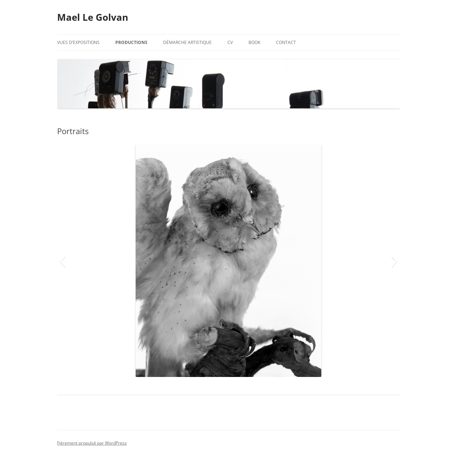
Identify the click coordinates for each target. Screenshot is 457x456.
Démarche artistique (187, 42)
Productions (131, 42)
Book (254, 42)
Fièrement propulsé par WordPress (92, 443)
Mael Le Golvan (92, 17)
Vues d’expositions (78, 42)
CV (230, 42)
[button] (62, 261)
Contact (286, 42)
